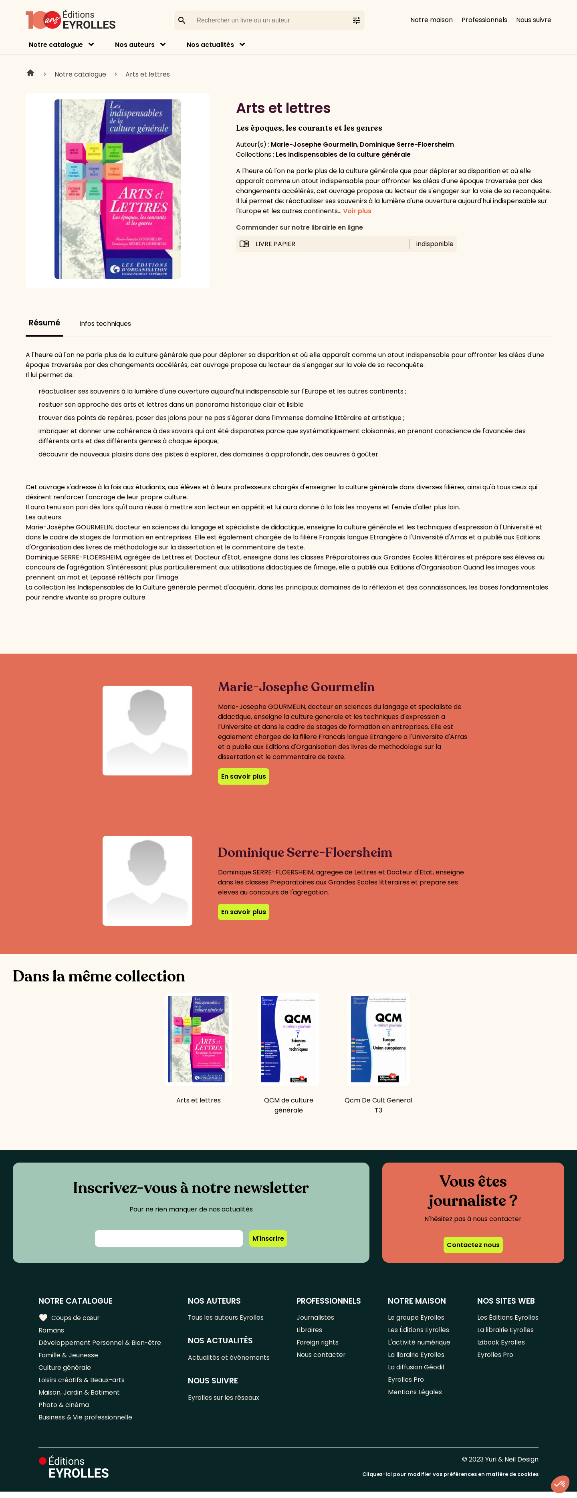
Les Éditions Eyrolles (418, 1331)
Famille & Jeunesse (68, 1357)
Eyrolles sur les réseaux (225, 1399)
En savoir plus (243, 776)
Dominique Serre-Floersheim (407, 144)
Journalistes (316, 1317)
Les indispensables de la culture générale (343, 154)
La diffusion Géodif (415, 1370)
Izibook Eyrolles (501, 1344)
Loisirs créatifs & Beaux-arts (82, 1384)
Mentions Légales (414, 1397)
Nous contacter (321, 1357)
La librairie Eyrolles (416, 1357)
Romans (51, 1331)
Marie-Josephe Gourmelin (314, 144)
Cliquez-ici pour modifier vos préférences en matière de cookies (450, 1481)
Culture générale (65, 1370)
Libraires (310, 1331)
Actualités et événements (229, 1358)
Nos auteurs (135, 44)
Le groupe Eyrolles (416, 1317)
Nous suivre (533, 19)
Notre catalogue (56, 44)
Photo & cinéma (63, 1410)
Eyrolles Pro (405, 1384)
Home (30, 74)
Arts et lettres (147, 74)
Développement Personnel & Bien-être (100, 1344)
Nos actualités (210, 44)
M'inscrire (268, 1238)
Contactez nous (473, 1245)
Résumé (44, 322)
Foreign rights (318, 1344)
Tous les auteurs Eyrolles (227, 1317)
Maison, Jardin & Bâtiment (79, 1397)
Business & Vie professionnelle (85, 1423)
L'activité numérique (418, 1344)
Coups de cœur (69, 1318)
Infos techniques (105, 323)
